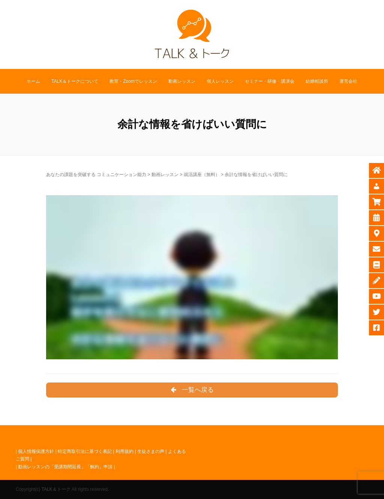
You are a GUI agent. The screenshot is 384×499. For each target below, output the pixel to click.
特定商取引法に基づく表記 (85, 451)
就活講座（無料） (202, 174)
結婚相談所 (317, 81)
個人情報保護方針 (36, 451)
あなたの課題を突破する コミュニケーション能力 (96, 174)
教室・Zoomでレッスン (133, 81)
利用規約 (125, 451)
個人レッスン (220, 81)
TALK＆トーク (55, 489)
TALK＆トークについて (74, 81)
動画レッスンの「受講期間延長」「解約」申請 (65, 466)
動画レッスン (181, 81)
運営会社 (348, 81)
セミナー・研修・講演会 (269, 81)
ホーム (33, 81)
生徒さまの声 (150, 451)
